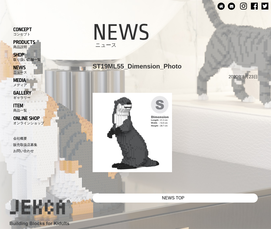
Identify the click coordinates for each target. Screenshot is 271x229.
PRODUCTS (24, 44)
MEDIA (20, 82)
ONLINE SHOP (28, 120)
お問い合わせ (23, 151)
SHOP (27, 57)
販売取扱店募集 (25, 145)
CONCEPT (22, 31)
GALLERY (22, 95)
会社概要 (20, 138)
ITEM (20, 107)
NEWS (20, 69)
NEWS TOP (173, 198)
